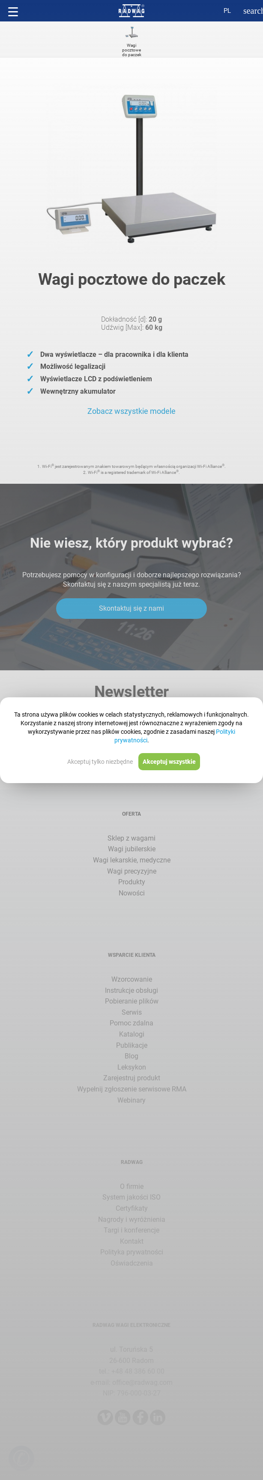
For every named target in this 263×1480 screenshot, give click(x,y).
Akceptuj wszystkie (169, 761)
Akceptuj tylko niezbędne (100, 761)
